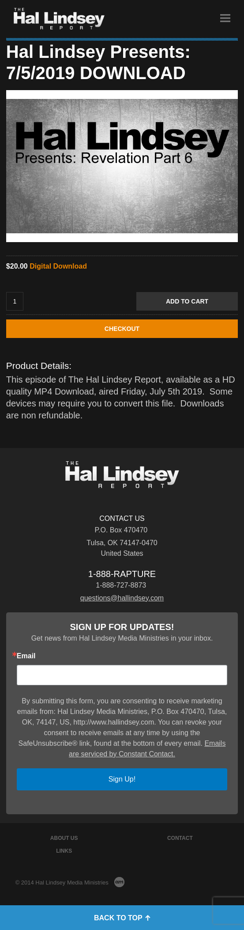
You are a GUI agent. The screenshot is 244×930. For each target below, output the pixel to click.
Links (64, 851)
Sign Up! (122, 779)
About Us (64, 838)
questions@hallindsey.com (122, 598)
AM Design (119, 882)
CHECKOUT (122, 328)
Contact (180, 838)
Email (26, 656)
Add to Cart (187, 301)
